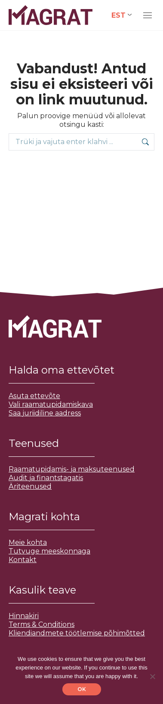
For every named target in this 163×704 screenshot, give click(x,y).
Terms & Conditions (41, 624)
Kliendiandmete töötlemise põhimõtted (77, 633)
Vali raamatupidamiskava (51, 404)
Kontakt (23, 560)
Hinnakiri (24, 616)
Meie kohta (28, 542)
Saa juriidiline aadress (45, 413)
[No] (152, 676)
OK (81, 689)
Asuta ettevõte (34, 396)
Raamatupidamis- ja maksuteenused (72, 469)
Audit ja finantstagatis (46, 478)
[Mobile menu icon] (147, 15)
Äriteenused (30, 486)
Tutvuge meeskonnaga (49, 551)
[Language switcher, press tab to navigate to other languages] (121, 15)
